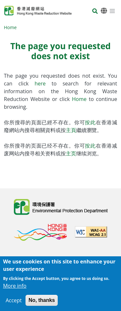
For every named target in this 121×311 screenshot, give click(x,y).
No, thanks (41, 301)
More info (14, 286)
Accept (13, 301)
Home (10, 27)
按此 (90, 122)
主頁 (71, 130)
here (43, 83)
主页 (71, 153)
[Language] (103, 11)
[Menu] (112, 11)
